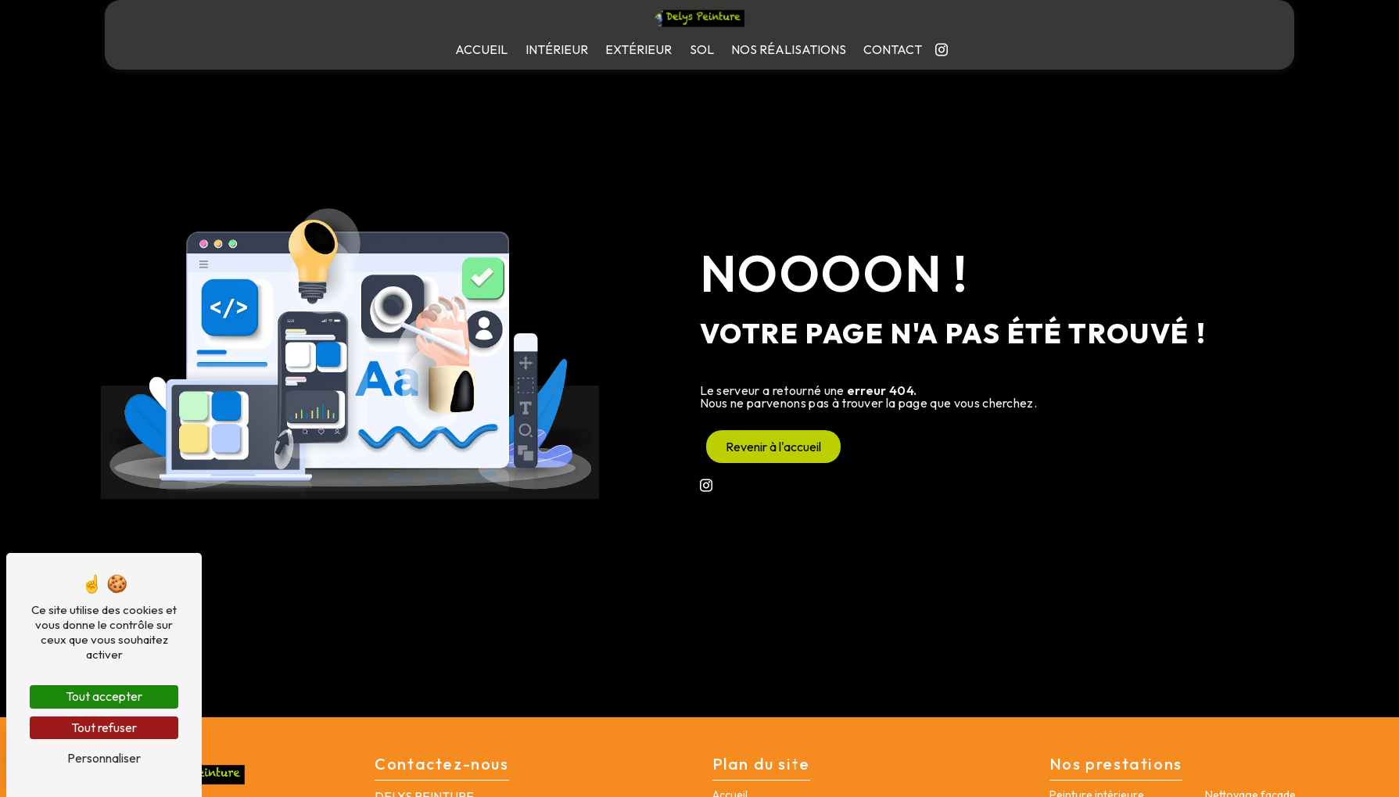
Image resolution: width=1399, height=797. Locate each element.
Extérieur (638, 49)
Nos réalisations (788, 49)
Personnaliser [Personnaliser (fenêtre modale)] (104, 758)
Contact (892, 49)
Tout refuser (104, 727)
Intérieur (557, 49)
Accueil (481, 49)
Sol (702, 49)
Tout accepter (104, 696)
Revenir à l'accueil (773, 446)
